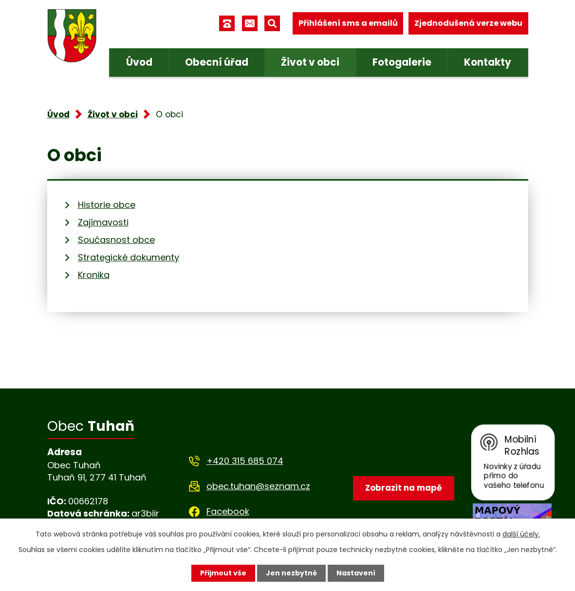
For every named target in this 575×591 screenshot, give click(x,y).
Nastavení (355, 573)
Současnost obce (116, 240)
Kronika (94, 275)
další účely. (521, 534)
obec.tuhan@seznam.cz (258, 486)
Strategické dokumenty (128, 257)
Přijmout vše (223, 573)
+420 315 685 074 (244, 461)
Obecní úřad (216, 62)
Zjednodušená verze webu (468, 23)
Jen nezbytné (291, 573)
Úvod (139, 62)
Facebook (227, 511)
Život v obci (310, 62)
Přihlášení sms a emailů (348, 23)
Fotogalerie (401, 62)
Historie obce (106, 205)
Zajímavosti (103, 222)
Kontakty (487, 62)
